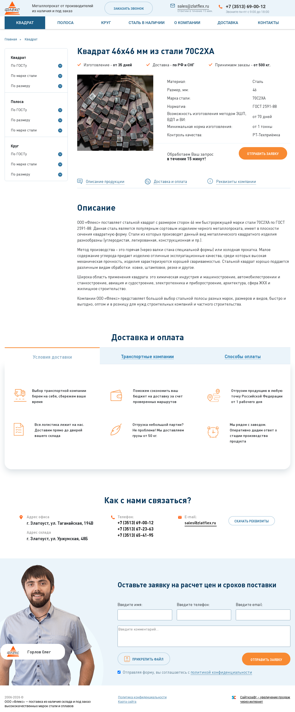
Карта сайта (127, 701)
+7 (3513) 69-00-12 (246, 6)
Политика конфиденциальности (142, 697)
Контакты (268, 22)
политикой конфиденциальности (221, 672)
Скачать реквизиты (251, 521)
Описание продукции (105, 181)
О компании (187, 22)
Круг (106, 22)
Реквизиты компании (236, 181)
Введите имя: (145, 611)
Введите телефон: (204, 611)
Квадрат (25, 22)
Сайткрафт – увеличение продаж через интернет (265, 699)
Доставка (228, 22)
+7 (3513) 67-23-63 (135, 528)
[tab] (52, 355)
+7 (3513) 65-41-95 (135, 535)
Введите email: (263, 611)
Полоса (65, 22)
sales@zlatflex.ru (193, 6)
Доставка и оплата (170, 181)
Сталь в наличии (147, 22)
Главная (11, 39)
